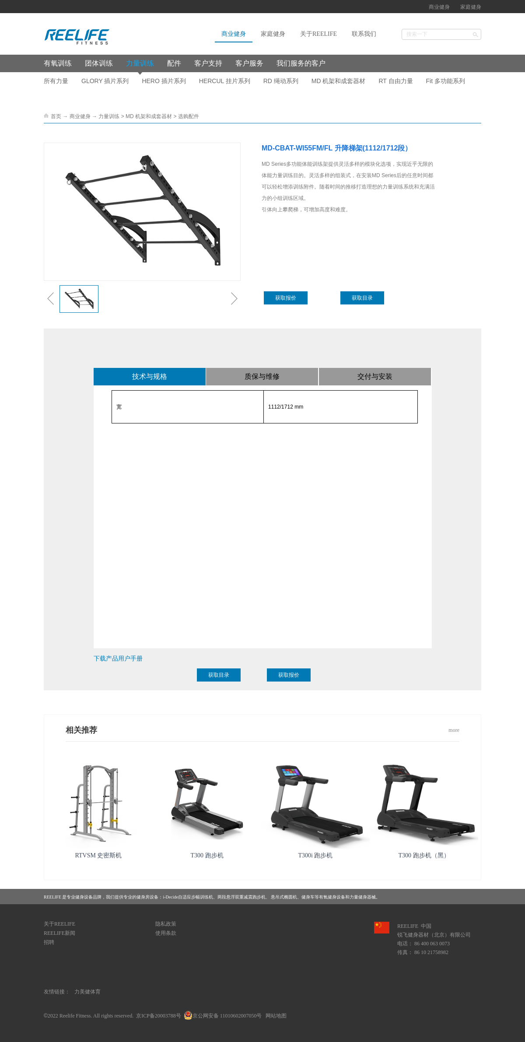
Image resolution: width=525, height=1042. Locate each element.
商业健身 (80, 116)
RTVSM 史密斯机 (98, 855)
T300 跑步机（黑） (423, 855)
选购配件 (188, 116)
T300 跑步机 (206, 855)
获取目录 (362, 298)
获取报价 (285, 298)
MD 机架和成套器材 (149, 116)
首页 (56, 116)
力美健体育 (87, 992)
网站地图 (275, 1016)
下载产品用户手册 (118, 658)
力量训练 (108, 116)
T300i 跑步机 (315, 855)
